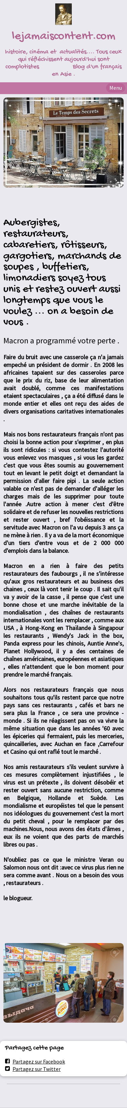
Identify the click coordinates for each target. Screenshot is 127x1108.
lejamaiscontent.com (63, 36)
